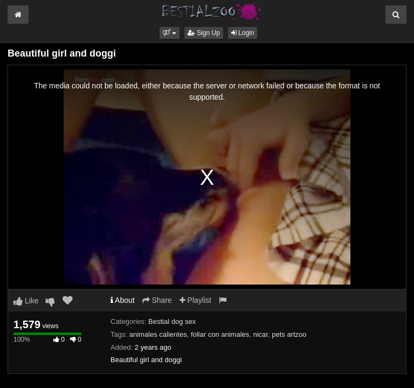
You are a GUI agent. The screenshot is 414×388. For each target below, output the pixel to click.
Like (26, 300)
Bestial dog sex (172, 321)
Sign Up (204, 33)
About (123, 300)
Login (242, 33)
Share (157, 300)
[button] (170, 33)
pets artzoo (289, 334)
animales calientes (158, 334)
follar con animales (220, 334)
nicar (260, 334)
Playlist (195, 300)
